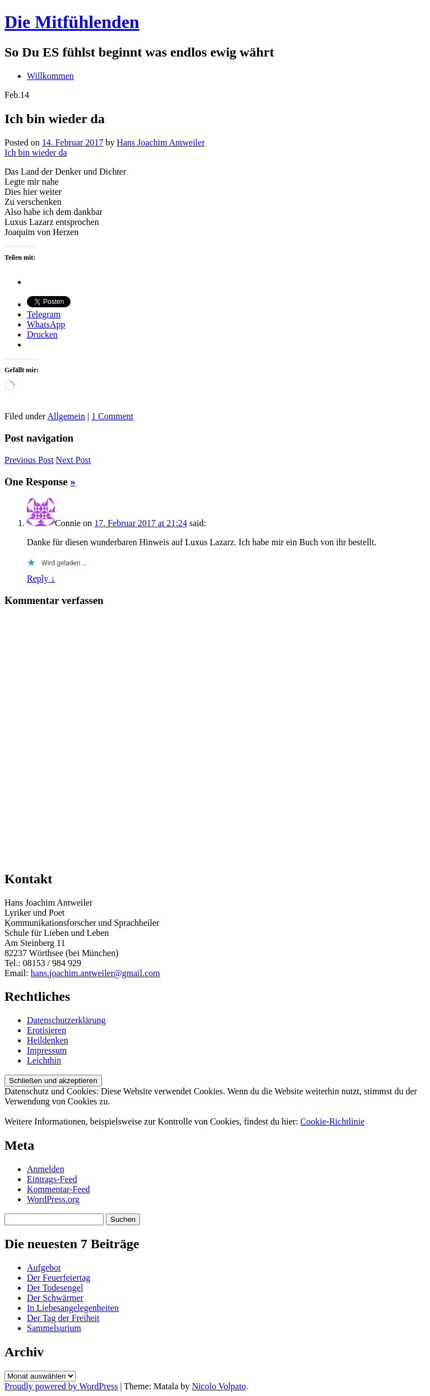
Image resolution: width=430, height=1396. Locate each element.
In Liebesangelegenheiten (73, 1308)
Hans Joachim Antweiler (160, 142)
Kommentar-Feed (58, 1189)
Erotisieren (46, 1030)
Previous (29, 460)
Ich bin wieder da (35, 152)
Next (73, 460)
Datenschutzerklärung (66, 1020)
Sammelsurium (54, 1328)
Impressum (47, 1050)
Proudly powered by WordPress (61, 1386)
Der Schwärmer (55, 1298)
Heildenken (47, 1040)
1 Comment (112, 416)
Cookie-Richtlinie (332, 1121)
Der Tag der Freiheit (63, 1318)
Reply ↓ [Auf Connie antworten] (41, 578)
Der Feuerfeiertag (58, 1277)
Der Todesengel (55, 1287)
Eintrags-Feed (52, 1179)
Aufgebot (43, 1267)
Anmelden (45, 1169)
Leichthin (44, 1060)
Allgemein (66, 416)
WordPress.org (53, 1199)
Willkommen (50, 76)
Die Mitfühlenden (71, 22)
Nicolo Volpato (219, 1386)
